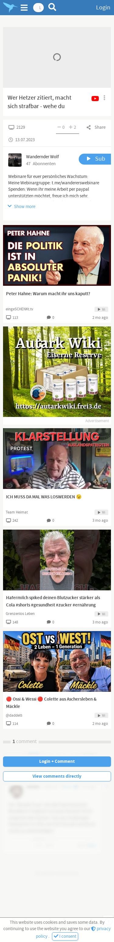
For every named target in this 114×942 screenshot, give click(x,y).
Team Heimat (17, 512)
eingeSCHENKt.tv (19, 309)
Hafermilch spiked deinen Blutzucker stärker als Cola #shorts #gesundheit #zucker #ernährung (53, 601)
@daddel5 (14, 715)
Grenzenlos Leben (20, 613)
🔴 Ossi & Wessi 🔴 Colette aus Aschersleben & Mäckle (51, 703)
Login (103, 8)
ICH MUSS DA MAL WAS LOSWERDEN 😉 (44, 497)
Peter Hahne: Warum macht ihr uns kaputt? (48, 294)
